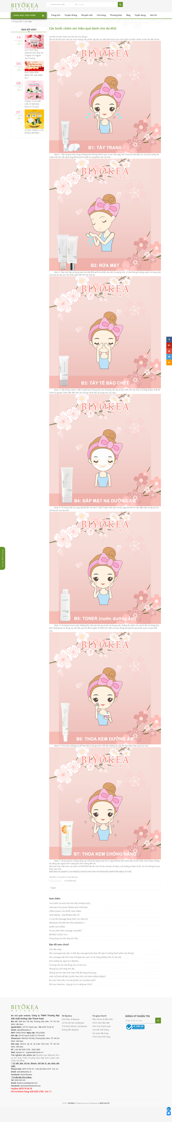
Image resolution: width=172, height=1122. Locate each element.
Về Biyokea (67, 1015)
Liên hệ (153, 15)
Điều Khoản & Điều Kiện (102, 1019)
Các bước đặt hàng (100, 1033)
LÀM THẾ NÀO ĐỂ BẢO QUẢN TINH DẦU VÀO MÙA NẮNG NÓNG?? (77, 976)
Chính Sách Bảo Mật (101, 1022)
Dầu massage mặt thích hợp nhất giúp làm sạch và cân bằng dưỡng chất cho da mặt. (85, 957)
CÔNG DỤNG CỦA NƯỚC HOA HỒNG (65, 911)
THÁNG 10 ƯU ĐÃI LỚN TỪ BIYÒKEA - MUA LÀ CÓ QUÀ (33, 104)
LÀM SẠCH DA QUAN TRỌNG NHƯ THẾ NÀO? (68, 907)
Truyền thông (71, 15)
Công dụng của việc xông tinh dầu (63, 938)
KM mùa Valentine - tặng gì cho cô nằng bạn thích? (70, 984)
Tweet (53, 888)
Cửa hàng (101, 15)
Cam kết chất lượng (100, 1029)
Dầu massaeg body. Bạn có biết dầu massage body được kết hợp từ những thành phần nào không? (91, 953)
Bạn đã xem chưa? (59, 944)
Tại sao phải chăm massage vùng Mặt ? (65, 930)
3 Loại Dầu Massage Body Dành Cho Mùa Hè (68, 919)
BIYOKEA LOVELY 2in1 (58, 934)
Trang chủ (55, 15)
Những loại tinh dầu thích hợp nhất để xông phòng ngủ (72, 972)
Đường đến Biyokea (70, 1029)
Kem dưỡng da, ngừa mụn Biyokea (63, 961)
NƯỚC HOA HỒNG (57, 926)
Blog (128, 15)
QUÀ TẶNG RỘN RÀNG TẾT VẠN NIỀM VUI (34, 75)
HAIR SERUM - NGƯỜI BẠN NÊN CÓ (64, 915)
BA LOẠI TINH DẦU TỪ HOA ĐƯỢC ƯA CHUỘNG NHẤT (72, 980)
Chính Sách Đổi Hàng (101, 1036)
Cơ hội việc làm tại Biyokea (73, 1022)
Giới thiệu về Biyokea (70, 1019)
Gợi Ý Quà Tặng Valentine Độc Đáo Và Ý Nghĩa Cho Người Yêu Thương (34, 54)
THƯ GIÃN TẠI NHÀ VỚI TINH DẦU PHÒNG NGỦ (69, 903)
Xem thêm (54, 898)
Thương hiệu (116, 15)
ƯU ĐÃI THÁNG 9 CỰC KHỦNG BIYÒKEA (34, 131)
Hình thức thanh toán (101, 1026)
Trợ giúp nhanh (99, 1015)
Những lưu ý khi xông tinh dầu (62, 968)
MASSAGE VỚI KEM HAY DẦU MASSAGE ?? (67, 922)
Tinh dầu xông (55, 949)
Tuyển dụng (140, 15)
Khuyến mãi (86, 15)
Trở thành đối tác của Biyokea (74, 1026)
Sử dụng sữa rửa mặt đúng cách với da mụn (68, 965)
